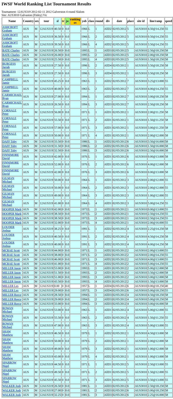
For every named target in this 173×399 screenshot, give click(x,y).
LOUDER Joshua (8, 229)
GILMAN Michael (8, 180)
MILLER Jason (11, 268)
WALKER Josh (11, 386)
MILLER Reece (11, 294)
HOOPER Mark (11, 209)
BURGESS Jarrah (9, 65)
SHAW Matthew (7, 333)
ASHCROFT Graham (10, 29)
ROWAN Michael (7, 310)
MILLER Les (10, 286)
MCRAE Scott (11, 250)
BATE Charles (11, 50)
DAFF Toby (9, 141)
